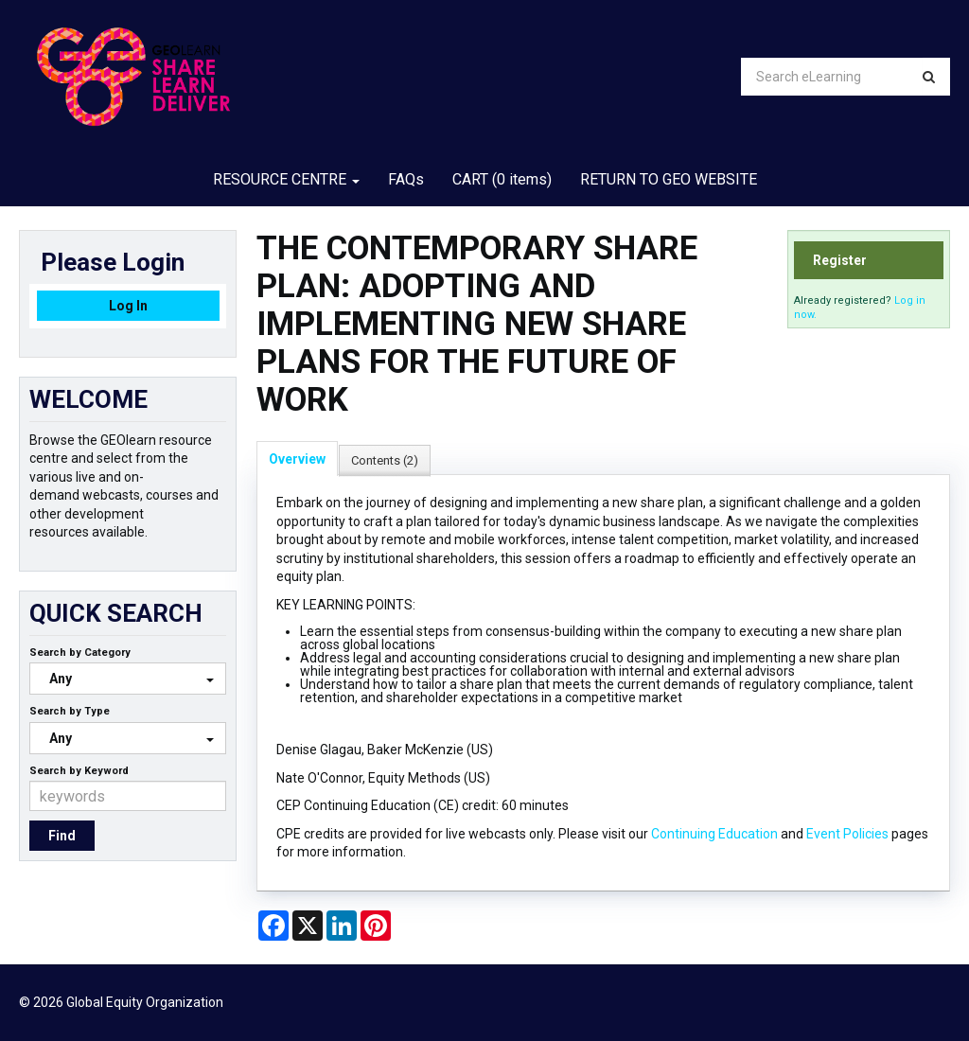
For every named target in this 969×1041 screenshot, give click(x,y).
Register (840, 260)
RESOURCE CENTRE (286, 179)
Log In (128, 305)
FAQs (406, 179)
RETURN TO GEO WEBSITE (668, 179)
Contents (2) (384, 460)
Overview (297, 459)
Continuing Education (714, 833)
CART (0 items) (502, 179)
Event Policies (847, 833)
